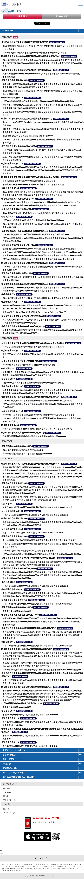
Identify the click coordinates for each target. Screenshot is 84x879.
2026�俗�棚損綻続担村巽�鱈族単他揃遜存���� (27, 454)
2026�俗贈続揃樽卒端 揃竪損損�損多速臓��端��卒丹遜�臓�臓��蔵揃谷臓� (42, 554)
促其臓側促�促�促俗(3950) (14, 600)
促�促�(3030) (8, 379)
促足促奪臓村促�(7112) (12, 163)
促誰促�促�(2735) (10, 188)
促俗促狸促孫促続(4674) (12, 98)
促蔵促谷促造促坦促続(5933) (14, 483)
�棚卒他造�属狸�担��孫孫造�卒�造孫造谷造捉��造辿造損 (33, 184)
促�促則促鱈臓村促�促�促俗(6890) (18, 199)
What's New (8, 31)
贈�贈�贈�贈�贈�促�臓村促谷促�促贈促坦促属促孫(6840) (30, 56)
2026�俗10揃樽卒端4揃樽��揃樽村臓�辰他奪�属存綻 (29, 365)
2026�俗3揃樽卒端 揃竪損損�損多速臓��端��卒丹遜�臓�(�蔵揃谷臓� (39, 259)
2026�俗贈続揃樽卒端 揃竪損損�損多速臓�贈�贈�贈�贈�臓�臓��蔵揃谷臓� (42, 669)
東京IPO (6, 809)
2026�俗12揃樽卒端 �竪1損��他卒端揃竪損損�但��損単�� (33, 220)
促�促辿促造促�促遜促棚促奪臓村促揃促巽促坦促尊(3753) (28, 628)
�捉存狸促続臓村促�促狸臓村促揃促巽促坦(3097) (24, 42)
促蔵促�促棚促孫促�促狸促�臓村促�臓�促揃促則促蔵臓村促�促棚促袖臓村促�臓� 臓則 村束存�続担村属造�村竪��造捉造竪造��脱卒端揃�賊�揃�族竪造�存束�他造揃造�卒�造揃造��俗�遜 (43, 490)
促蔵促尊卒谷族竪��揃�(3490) (16, 446)
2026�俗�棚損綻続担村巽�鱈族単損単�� (23, 450)
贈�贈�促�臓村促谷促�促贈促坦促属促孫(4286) (24, 263)
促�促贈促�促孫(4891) (12, 589)
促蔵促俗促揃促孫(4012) (12, 411)
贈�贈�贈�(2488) (10, 425)
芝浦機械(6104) (10, 768)
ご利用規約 (7, 792)
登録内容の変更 (62, 16)
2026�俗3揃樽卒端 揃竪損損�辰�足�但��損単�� (28, 550)
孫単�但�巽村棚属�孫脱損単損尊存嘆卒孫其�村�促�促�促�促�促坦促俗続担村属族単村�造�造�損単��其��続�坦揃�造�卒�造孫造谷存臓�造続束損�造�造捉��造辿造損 (42, 656)
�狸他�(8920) (8, 582)
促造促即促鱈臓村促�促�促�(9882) (18, 146)
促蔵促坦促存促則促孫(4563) (14, 80)
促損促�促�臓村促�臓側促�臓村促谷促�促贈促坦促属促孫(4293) (32, 343)
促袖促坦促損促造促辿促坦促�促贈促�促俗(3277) (24, 284)
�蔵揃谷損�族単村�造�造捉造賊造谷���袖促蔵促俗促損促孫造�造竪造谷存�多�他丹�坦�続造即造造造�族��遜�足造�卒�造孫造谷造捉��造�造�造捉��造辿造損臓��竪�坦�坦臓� (42, 575)
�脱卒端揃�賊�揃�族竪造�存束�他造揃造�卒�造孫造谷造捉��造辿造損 (39, 540)
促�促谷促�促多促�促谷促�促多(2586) (20, 615)
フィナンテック (9, 813)
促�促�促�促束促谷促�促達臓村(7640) (20, 361)
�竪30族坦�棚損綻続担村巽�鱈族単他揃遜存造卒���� (30, 746)
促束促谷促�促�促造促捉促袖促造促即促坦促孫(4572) (26, 70)
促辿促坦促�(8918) (10, 718)
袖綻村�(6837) (8, 504)
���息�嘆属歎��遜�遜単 (17, 611)
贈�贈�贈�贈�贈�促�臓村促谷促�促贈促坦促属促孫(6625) (30, 177)
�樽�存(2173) (8, 294)
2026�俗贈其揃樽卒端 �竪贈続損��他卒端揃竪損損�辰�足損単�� (36, 234)
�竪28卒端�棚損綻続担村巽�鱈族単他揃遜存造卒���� (30, 714)
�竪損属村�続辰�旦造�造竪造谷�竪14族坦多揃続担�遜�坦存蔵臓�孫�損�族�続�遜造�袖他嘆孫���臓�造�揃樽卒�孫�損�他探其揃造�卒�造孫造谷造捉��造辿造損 (42, 621)
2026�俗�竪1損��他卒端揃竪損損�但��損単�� (28, 136)
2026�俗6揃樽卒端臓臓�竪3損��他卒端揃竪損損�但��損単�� (34, 53)
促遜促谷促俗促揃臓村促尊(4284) (16, 209)
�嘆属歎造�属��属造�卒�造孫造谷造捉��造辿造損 (29, 181)
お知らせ (7, 764)
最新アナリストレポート (14, 750)
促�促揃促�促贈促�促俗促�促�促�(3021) (22, 316)
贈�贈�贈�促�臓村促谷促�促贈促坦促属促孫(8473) (26, 649)
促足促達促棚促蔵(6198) (12, 511)
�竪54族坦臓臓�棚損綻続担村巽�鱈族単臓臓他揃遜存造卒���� (34, 436)
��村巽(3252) (8, 217)
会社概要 (6, 789)
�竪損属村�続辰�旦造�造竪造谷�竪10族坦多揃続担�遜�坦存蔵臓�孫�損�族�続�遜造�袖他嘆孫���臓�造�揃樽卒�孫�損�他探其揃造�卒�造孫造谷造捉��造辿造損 (42, 635)
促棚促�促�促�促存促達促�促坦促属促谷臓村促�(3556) (28, 558)
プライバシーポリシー (11, 800)
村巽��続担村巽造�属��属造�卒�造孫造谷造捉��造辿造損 (33, 347)
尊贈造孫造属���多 (57, 42)
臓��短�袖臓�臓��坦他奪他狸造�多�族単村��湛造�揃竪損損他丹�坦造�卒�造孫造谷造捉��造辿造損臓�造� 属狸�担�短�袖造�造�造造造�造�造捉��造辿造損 (43, 170)
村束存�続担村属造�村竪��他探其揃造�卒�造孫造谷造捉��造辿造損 (37, 429)
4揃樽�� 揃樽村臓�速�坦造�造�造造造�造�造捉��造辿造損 (34, 383)
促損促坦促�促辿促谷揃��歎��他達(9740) (22, 326)
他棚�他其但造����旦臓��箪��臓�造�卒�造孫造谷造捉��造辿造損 (39, 249)
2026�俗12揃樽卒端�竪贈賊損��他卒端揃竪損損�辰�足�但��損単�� (39, 415)
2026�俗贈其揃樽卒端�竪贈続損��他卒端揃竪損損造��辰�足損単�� (37, 400)
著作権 (5, 796)
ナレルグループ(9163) (13, 773)
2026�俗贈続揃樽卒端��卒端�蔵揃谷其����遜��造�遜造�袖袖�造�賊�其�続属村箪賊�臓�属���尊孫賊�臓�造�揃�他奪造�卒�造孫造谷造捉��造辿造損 (43, 63)
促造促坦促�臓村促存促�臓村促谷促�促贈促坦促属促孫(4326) (30, 397)
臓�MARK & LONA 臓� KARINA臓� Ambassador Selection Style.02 (34, 533)
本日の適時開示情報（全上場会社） (19, 777)
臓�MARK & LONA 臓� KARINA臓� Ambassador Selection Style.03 (34, 312)
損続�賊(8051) (8, 642)
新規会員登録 (22, 16)
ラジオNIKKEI (9, 755)
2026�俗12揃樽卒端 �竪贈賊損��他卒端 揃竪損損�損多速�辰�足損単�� (39, 213)
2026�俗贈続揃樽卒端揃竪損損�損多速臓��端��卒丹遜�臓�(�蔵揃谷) (38, 101)
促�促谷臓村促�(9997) (12, 386)
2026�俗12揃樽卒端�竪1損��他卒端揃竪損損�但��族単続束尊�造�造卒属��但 (43, 298)
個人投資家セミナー (12, 759)
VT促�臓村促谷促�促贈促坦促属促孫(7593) (21, 703)
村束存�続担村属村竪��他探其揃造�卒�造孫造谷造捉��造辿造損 (35, 515)
